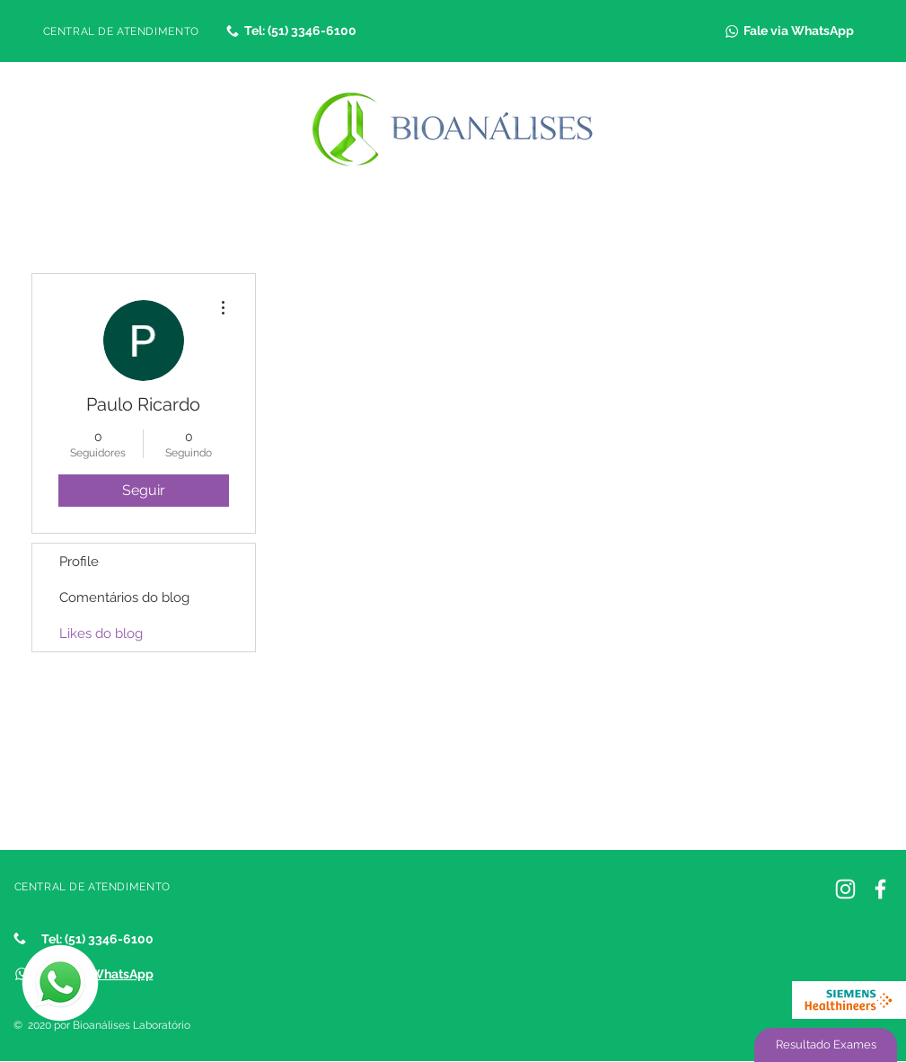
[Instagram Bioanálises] (845, 889)
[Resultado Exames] (825, 1045)
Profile (79, 561)
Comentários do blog (124, 597)
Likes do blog (101, 633)
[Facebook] (880, 889)
